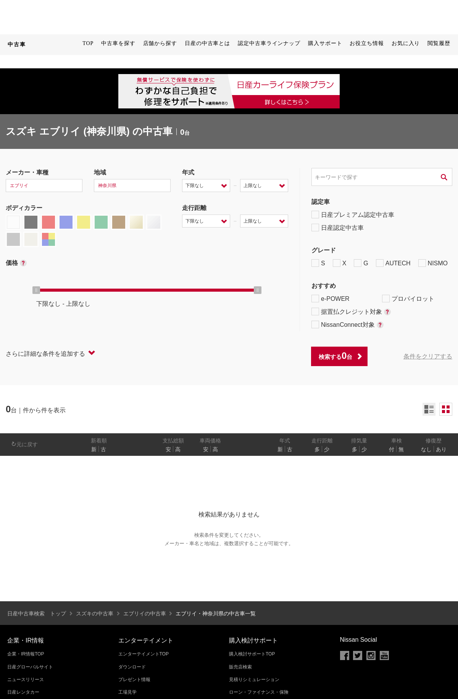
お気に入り (406, 43)
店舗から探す (160, 43)
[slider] (36, 290)
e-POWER (330, 298)
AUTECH (393, 263)
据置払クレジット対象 (351, 311)
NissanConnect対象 (347, 324)
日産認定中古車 (337, 227)
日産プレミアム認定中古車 (352, 214)
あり (441, 449)
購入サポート (325, 43)
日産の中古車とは (207, 43)
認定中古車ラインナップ (269, 43)
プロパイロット (408, 298)
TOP (88, 43)
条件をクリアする (427, 356)
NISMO (433, 263)
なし (426, 449)
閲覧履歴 (438, 43)
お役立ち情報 (367, 43)
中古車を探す (118, 43)
